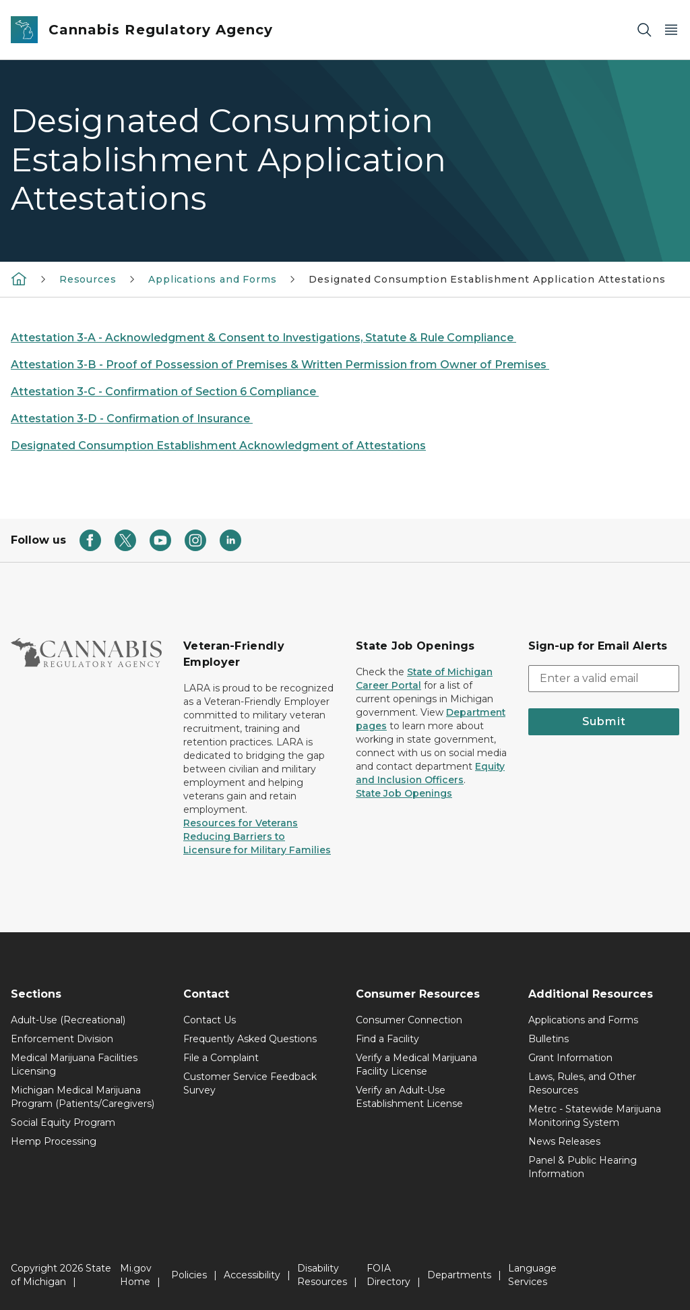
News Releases (564, 1141)
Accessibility (252, 1275)
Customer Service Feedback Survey (250, 1083)
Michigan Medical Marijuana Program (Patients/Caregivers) (82, 1097)
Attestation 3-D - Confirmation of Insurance (132, 418)
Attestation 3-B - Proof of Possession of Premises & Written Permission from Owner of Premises (280, 364)
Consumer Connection (409, 1020)
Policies (189, 1275)
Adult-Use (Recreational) (68, 1020)
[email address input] (603, 678)
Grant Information (570, 1058)
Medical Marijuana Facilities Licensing (74, 1064)
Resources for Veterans (240, 823)
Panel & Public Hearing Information (582, 1167)
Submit (604, 721)
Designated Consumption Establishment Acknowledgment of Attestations (218, 445)
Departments (459, 1275)
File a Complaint (221, 1058)
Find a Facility (387, 1039)
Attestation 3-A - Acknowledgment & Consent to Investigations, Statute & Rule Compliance (263, 337)
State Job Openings (404, 793)
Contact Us (209, 1020)
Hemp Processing (53, 1141)
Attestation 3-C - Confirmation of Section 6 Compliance (165, 391)
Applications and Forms (212, 279)
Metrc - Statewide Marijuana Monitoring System (594, 1116)
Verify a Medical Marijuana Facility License (416, 1064)
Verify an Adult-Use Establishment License (409, 1097)
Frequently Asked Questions (250, 1039)
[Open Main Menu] (671, 30)
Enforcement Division (62, 1039)
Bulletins (548, 1039)
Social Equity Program (63, 1122)
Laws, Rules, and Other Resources (582, 1083)
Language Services (532, 1275)
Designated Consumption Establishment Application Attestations (487, 279)
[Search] (644, 30)
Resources (87, 279)
